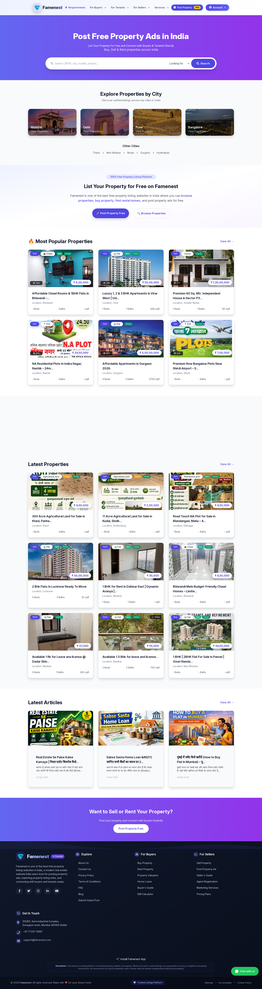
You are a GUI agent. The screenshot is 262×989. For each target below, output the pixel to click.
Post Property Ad (206, 869)
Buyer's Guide (146, 887)
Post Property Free (131, 828)
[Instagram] (38, 891)
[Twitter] (28, 891)
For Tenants (120, 7)
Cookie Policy (244, 982)
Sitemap (209, 982)
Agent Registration (207, 881)
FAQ (80, 887)
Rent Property (145, 869)
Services (162, 7)
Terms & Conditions (89, 881)
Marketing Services (207, 887)
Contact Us (84, 869)
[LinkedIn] (47, 891)
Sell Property (204, 863)
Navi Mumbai (114, 152)
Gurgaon (145, 152)
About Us (83, 863)
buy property (104, 200)
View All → (227, 241)
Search (203, 63)
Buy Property (145, 863)
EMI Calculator (145, 894)
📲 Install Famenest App (131, 959)
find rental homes (127, 200)
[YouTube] (56, 891)
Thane (96, 152)
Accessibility (225, 982)
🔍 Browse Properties (151, 213)
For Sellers (142, 7)
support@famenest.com (37, 939)
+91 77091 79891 (32, 931)
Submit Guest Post (89, 900)
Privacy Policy (86, 875)
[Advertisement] (128, 423)
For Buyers (98, 7)
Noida (130, 152)
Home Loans (145, 881)
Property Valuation (148, 875)
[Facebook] (19, 891)
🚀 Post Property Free (110, 213)
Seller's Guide (205, 875)
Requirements (75, 7)
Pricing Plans (204, 894)
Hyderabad (163, 152)
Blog (80, 894)
